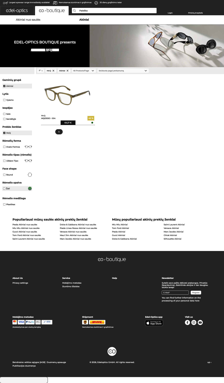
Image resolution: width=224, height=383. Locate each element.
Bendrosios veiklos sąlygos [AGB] (28, 362)
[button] (17, 10)
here (197, 300)
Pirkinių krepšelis (195, 13)
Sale (6, 114)
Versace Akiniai (171, 228)
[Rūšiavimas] (123, 71)
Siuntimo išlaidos (70, 286)
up (209, 362)
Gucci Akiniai (118, 235)
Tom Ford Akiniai (120, 228)
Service (66, 278)
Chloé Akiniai (170, 235)
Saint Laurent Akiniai (174, 224)
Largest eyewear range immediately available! (29, 2)
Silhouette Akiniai (172, 239)
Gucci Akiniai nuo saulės (24, 232)
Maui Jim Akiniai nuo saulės (74, 235)
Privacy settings (20, 283)
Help (114, 278)
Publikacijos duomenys (24, 366)
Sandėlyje (9, 119)
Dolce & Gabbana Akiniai (124, 239)
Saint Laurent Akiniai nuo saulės (28, 239)
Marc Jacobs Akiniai (173, 232)
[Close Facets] (17, 70)
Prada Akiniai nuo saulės (24, 224)
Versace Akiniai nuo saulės (73, 232)
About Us (17, 278)
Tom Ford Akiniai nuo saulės (26, 235)
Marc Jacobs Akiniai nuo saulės (75, 239)
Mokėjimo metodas (71, 283)
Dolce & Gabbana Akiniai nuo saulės (78, 224)
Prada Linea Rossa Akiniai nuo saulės (78, 228)
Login (170, 13)
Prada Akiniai (118, 232)
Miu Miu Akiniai (120, 224)
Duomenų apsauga (56, 362)
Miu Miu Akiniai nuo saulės (26, 228)
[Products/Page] (84, 71)
